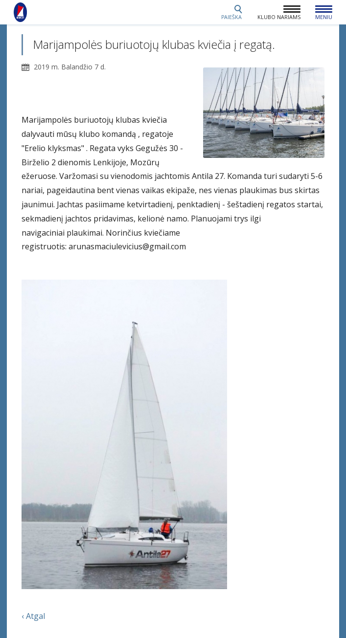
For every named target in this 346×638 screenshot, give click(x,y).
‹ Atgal (33, 616)
